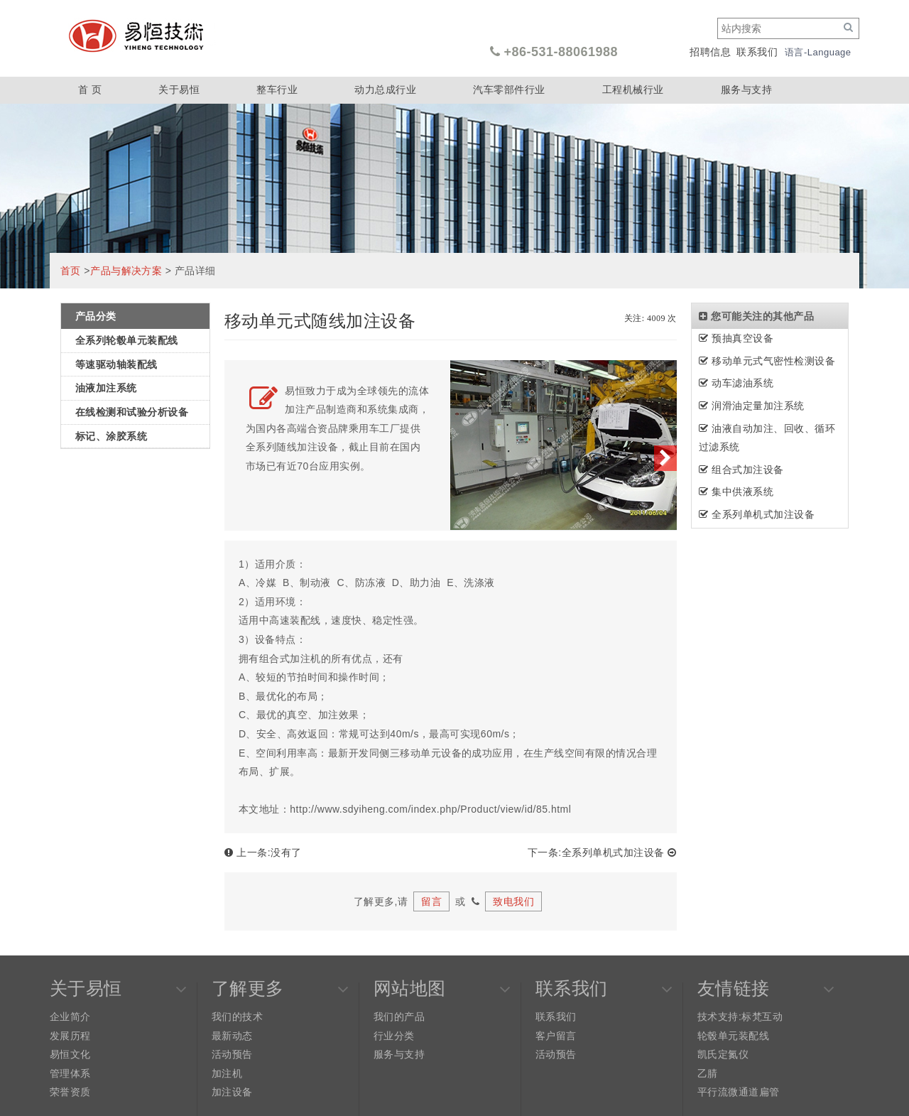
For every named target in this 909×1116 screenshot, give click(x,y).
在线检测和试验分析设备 (131, 412)
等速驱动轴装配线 (116, 364)
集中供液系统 (736, 491)
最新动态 (232, 1035)
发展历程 (70, 1035)
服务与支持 (746, 89)
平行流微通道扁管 (738, 1092)
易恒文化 (70, 1054)
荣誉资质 (70, 1092)
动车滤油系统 (736, 383)
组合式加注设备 (741, 469)
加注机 (227, 1073)
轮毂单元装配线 (733, 1035)
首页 (70, 270)
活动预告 (232, 1054)
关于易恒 (179, 89)
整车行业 (277, 89)
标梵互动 (762, 1016)
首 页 (90, 89)
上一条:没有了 (263, 852)
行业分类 (394, 1035)
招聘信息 (710, 52)
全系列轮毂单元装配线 (126, 340)
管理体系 (70, 1073)
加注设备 (232, 1092)
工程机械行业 (633, 89)
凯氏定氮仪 (723, 1054)
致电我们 (513, 901)
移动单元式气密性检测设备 (767, 361)
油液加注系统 (106, 388)
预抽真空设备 (736, 338)
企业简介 (70, 1016)
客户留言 (556, 1035)
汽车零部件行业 (509, 89)
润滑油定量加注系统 (752, 405)
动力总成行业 (385, 89)
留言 (431, 901)
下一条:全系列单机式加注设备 (602, 852)
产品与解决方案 (126, 270)
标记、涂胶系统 (111, 436)
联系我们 (757, 52)
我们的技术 (237, 1016)
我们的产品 (399, 1016)
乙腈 (707, 1073)
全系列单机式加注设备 (757, 514)
